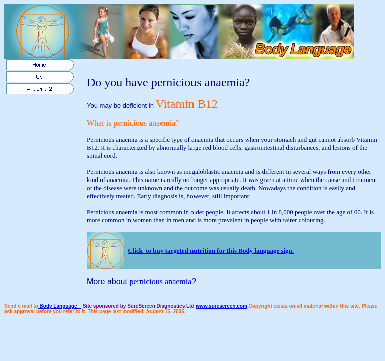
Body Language (59, 306)
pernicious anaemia (160, 281)
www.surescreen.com (221, 306)
